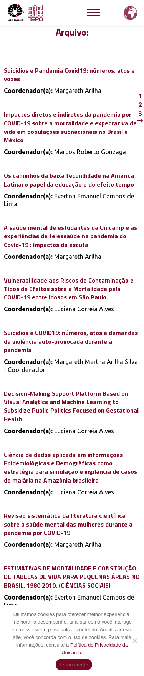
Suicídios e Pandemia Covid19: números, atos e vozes (69, 74)
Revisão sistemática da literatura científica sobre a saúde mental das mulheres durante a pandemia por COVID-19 (68, 524)
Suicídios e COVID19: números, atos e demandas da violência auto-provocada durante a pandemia (71, 341)
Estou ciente (74, 665)
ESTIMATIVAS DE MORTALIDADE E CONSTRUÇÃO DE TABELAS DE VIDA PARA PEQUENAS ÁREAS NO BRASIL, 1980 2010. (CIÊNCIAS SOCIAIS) (72, 577)
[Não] (134, 640)
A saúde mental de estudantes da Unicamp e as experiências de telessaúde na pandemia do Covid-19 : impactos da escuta (70, 236)
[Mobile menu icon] (93, 12)
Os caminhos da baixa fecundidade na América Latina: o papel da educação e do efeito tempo (69, 179)
